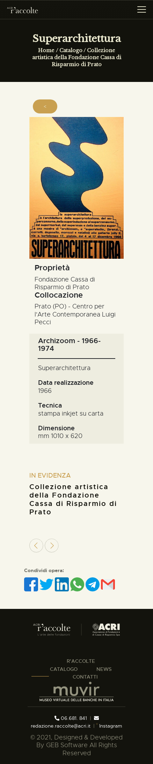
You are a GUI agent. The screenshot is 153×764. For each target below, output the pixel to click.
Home (46, 50)
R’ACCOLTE (81, 661)
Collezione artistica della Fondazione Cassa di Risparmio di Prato (76, 57)
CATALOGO (64, 669)
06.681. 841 (70, 718)
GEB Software (67, 745)
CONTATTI (85, 677)
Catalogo (70, 50)
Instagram (109, 726)
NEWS (104, 669)
